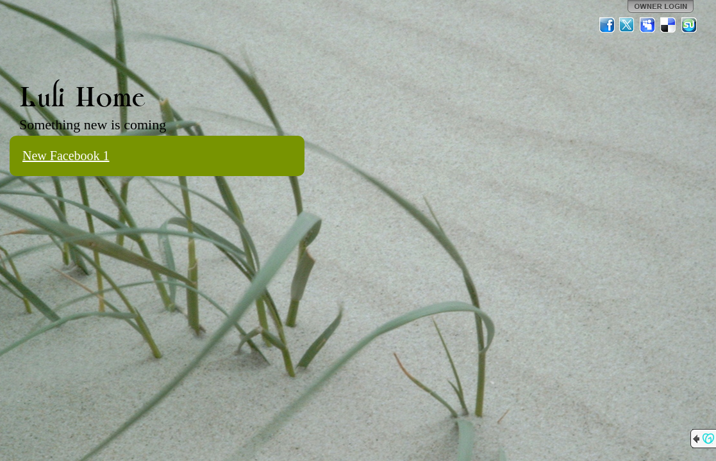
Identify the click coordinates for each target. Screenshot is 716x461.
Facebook (607, 25)
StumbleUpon (689, 25)
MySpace (648, 25)
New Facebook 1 (66, 156)
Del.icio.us (669, 25)
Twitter (628, 25)
